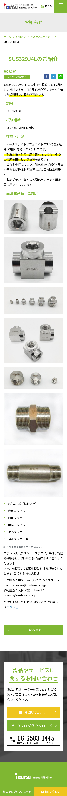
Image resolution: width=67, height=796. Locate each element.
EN (51, 6)
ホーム (7, 37)
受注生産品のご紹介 (41, 37)
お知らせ (21, 37)
